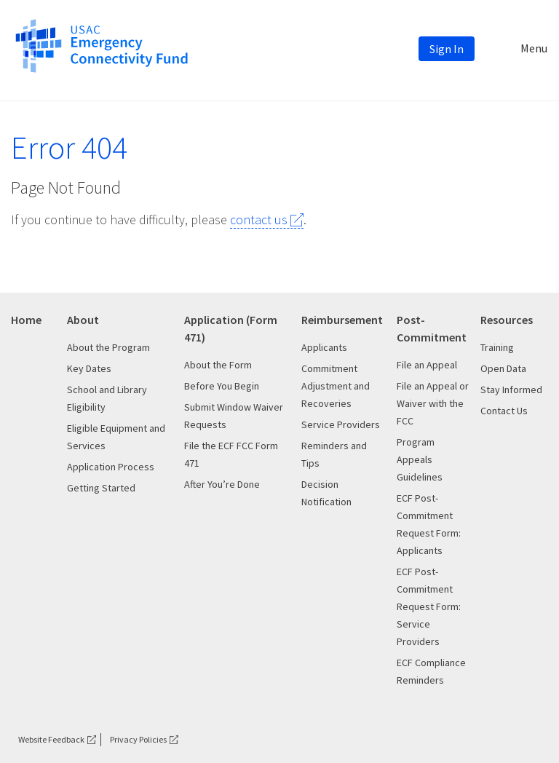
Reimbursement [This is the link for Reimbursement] (342, 319)
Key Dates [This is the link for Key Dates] (89, 368)
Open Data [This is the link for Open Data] (503, 368)
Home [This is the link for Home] (26, 319)
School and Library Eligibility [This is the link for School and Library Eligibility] (107, 398)
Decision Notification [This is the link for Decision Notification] (326, 493)
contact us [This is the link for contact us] (259, 219)
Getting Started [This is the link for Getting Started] (101, 487)
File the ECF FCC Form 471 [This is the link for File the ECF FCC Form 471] (231, 454)
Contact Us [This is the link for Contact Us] (504, 410)
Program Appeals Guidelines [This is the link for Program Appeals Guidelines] (420, 459)
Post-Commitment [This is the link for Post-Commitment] (432, 328)
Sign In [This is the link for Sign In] (446, 48)
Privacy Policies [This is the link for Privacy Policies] (138, 739)
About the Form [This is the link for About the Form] (218, 364)
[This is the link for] (101, 44)
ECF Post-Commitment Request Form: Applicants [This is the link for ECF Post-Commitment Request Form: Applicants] (429, 524)
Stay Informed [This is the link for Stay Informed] (511, 389)
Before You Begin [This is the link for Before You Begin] (221, 385)
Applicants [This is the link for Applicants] (324, 347)
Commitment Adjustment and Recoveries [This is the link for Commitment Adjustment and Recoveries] (335, 386)
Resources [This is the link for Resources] (506, 319)
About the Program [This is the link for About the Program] (108, 347)
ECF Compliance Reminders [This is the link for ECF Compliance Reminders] (431, 671)
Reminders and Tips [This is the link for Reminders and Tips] (334, 454)
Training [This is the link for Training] (497, 347)
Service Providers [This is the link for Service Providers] (340, 424)
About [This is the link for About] (83, 319)
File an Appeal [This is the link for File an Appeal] (427, 364)
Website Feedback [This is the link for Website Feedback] (51, 739)
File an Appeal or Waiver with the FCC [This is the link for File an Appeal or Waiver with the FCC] (433, 403)
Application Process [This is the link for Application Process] (110, 466)
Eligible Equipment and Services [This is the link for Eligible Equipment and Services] (116, 437)
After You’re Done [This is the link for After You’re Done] (222, 484)
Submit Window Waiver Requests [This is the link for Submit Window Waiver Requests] (233, 415)
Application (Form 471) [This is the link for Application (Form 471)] (230, 328)
